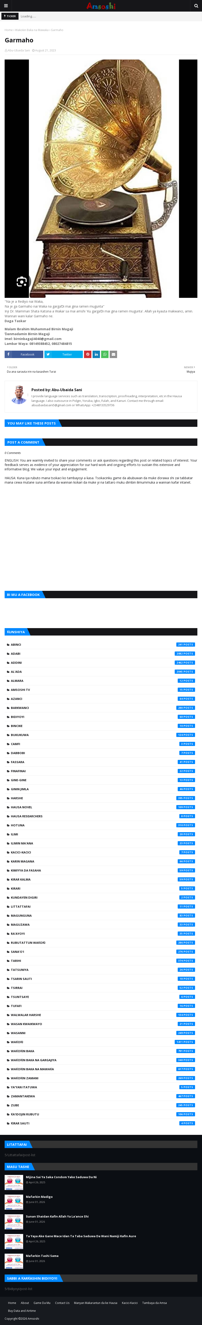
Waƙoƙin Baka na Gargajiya (103, 1060)
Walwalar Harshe (103, 1015)
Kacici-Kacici (103, 852)
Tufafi (103, 1006)
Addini (103, 663)
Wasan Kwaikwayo (103, 1024)
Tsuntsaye (103, 997)
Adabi (103, 653)
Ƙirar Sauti (103, 1123)
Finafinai (103, 771)
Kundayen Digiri (103, 897)
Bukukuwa (103, 735)
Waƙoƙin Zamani (103, 1078)
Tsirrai (103, 988)
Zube (103, 1105)
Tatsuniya (103, 970)
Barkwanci (103, 708)
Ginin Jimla (103, 789)
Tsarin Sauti (103, 979)
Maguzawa (103, 924)
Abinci (103, 644)
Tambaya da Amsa (154, 1303)
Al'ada (103, 672)
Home (9, 30)
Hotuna (103, 825)
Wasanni (103, 1033)
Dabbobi (103, 753)
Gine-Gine (103, 780)
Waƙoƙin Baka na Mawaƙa (32, 30)
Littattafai (103, 906)
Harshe (103, 798)
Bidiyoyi (103, 717)
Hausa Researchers (103, 816)
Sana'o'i (103, 952)
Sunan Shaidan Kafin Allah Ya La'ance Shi (57, 1216)
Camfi (103, 744)
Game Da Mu (42, 1303)
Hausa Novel (103, 807)
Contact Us (62, 1303)
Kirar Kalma (103, 879)
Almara (103, 681)
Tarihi (103, 961)
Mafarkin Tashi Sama (42, 1256)
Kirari (103, 888)
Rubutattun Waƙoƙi (103, 943)
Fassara (103, 762)
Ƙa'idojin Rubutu (103, 1114)
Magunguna (103, 915)
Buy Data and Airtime (22, 1311)
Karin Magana (103, 861)
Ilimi (103, 834)
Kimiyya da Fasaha (103, 870)
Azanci (103, 699)
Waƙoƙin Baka (103, 1051)
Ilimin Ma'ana (103, 843)
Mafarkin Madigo (39, 1197)
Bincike (103, 726)
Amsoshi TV (103, 690)
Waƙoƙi (103, 1042)
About (25, 1303)
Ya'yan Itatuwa (103, 1087)
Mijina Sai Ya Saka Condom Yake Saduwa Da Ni (61, 1177)
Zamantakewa (103, 1096)
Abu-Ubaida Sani (19, 50)
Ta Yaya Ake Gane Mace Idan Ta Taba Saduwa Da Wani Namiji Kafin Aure (81, 1236)
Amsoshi (33, 1319)
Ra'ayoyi (103, 934)
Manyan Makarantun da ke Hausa (95, 1303)
